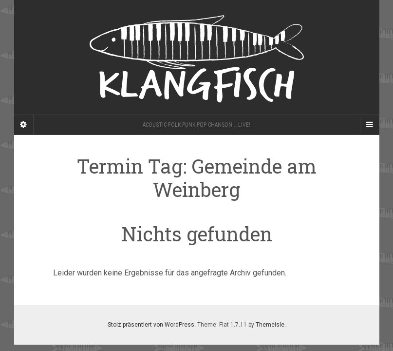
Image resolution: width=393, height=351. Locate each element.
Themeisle (270, 324)
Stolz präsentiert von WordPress (151, 324)
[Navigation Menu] (369, 125)
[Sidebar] (24, 125)
